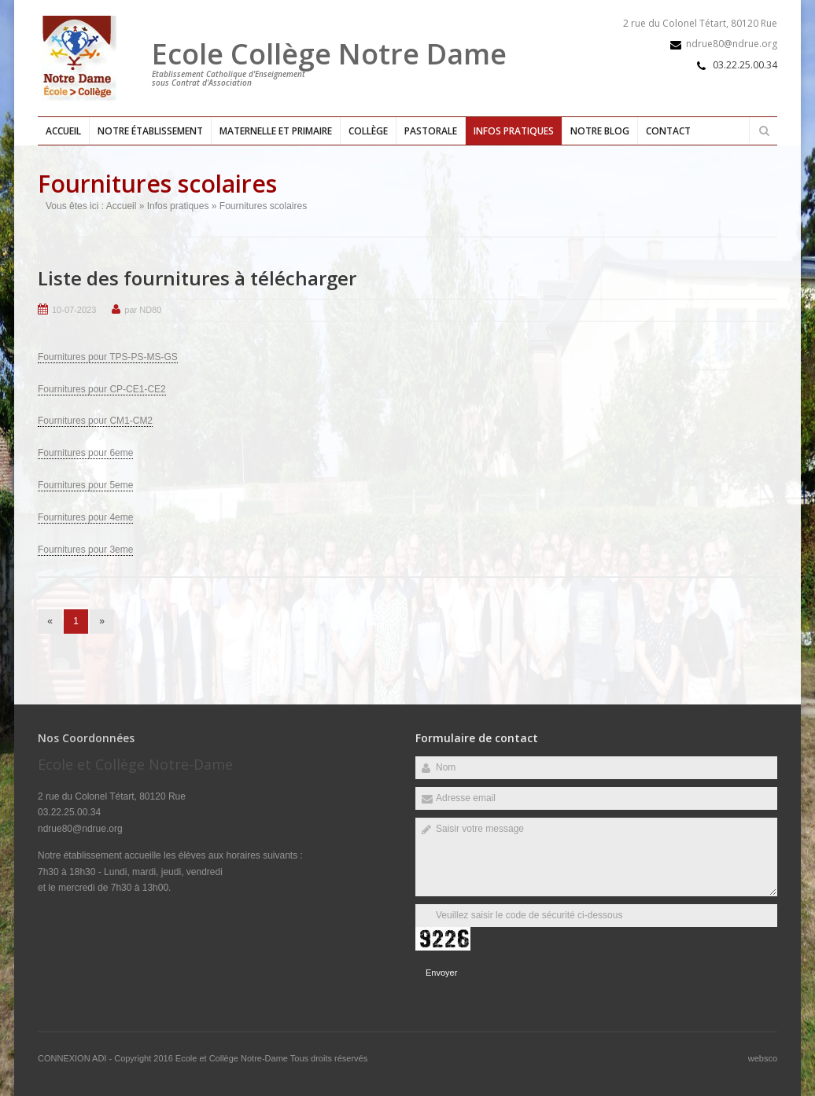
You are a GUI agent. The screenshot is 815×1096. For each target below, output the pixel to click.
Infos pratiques (514, 131)
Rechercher (763, 130)
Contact (668, 131)
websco (762, 1058)
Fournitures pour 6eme (85, 452)
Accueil (63, 131)
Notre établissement (150, 131)
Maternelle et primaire (275, 131)
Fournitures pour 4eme (85, 517)
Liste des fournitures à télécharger (197, 278)
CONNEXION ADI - (76, 1058)
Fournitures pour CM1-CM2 (95, 420)
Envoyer (441, 972)
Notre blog (599, 131)
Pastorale (430, 131)
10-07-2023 (74, 309)
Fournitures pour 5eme (85, 485)
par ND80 (142, 309)
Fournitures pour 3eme (85, 549)
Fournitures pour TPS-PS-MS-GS (108, 356)
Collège (368, 131)
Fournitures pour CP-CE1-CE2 (102, 389)
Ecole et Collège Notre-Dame (232, 1058)
